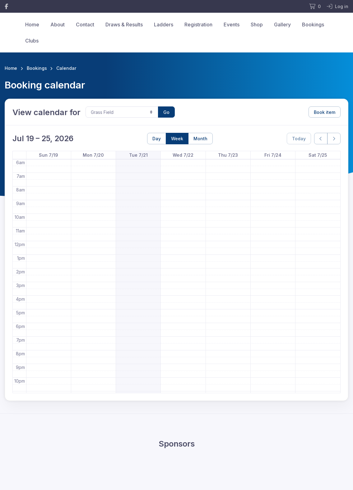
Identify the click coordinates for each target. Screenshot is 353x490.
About (57, 24)
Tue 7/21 (138, 155)
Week (177, 138)
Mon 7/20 (93, 155)
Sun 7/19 (48, 155)
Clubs (32, 41)
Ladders (163, 24)
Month (200, 138)
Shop (257, 24)
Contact (85, 24)
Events (231, 24)
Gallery (282, 24)
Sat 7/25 (318, 155)
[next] (334, 138)
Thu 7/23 (228, 155)
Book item (324, 112)
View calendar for (46, 112)
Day (156, 138)
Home (32, 24)
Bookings (313, 24)
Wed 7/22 (183, 155)
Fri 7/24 (272, 155)
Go (166, 112)
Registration (198, 24)
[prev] (320, 138)
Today (299, 138)
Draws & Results (124, 24)
